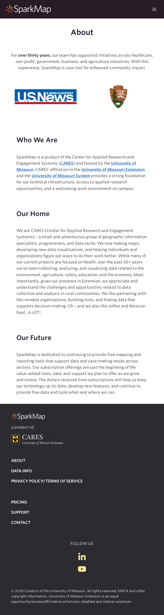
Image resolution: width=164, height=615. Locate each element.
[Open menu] (154, 9)
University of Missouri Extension (113, 169)
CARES (66, 163)
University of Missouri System (61, 175)
